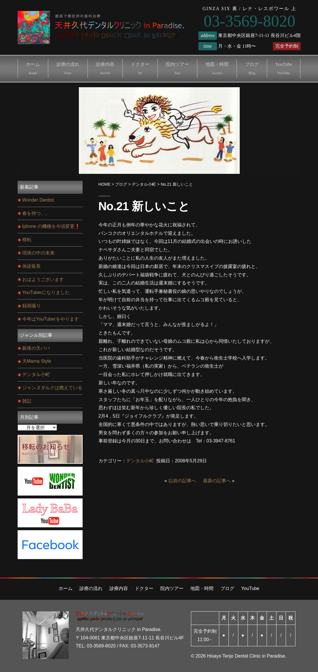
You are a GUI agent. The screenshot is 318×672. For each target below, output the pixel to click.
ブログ (252, 68)
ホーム (33, 68)
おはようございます (43, 279)
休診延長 (31, 266)
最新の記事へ (217, 480)
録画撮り (31, 305)
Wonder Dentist (38, 200)
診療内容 (105, 68)
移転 (26, 239)
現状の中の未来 (38, 252)
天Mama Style (36, 361)
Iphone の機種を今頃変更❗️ (51, 226)
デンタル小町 (140, 460)
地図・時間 (216, 68)
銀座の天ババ (36, 348)
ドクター (140, 68)
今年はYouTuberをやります (50, 319)
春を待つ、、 (36, 213)
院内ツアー (177, 68)
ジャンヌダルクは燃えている (52, 387)
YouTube (283, 68)
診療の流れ (67, 68)
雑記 (26, 401)
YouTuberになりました (46, 292)
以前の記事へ (182, 480)
